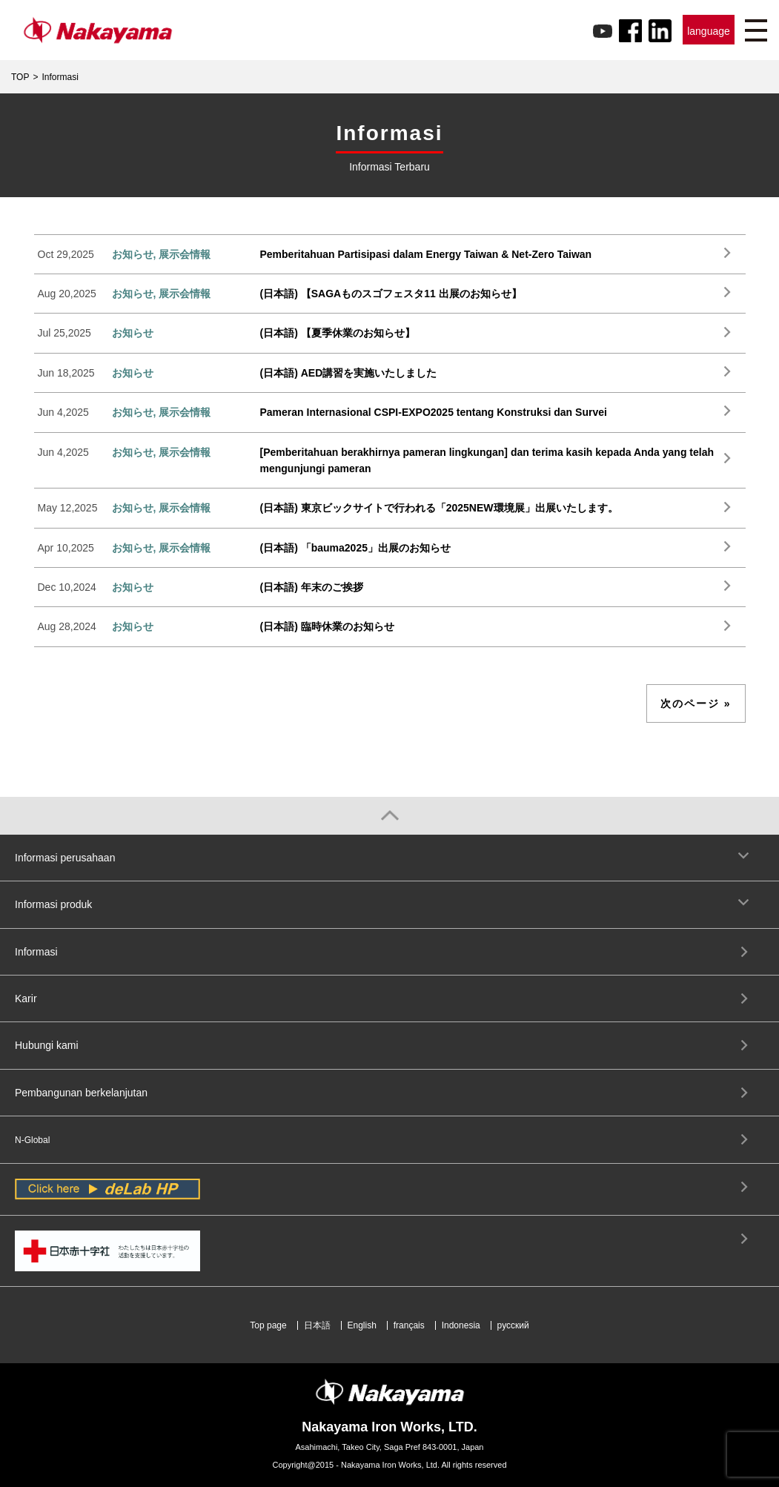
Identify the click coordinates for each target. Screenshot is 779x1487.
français (409, 1325)
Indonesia (461, 1325)
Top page (268, 1325)
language (708, 31)
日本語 (317, 1325)
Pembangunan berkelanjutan (81, 1092)
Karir (26, 998)
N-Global (32, 1140)
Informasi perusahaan (65, 857)
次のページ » (696, 703)
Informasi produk (53, 904)
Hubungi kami (47, 1045)
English (362, 1325)
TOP (20, 77)
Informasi (36, 952)
